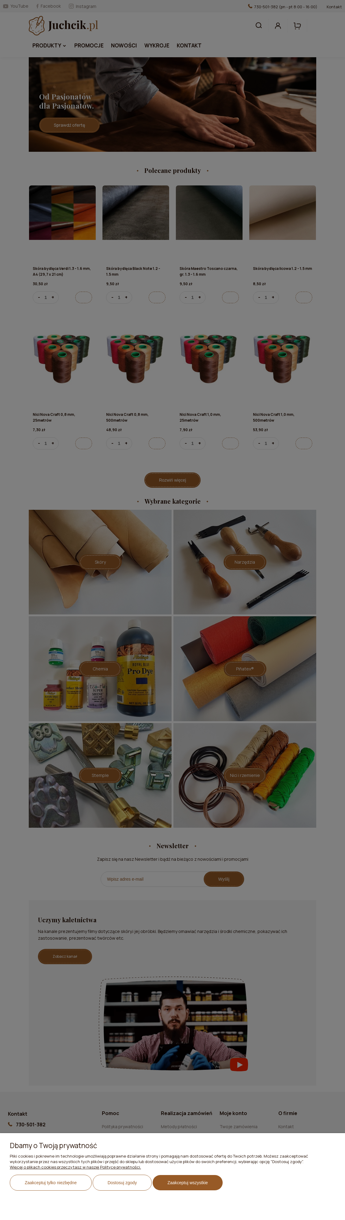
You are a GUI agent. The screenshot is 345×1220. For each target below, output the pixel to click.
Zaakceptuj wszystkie (187, 1182)
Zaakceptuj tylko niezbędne (51, 1182)
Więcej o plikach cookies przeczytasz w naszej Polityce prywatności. (75, 1167)
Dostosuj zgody (122, 1182)
